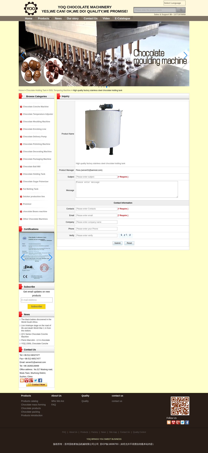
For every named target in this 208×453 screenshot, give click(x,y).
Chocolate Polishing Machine (36, 144)
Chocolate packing (30, 412)
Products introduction (32, 415)
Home (28, 18)
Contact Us (91, 18)
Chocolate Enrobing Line (34, 129)
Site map (113, 432)
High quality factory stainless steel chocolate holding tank (100, 163)
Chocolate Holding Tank (36, 90)
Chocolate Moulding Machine (36, 121)
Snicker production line (34, 196)
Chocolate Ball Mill (31, 166)
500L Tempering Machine (60, 90)
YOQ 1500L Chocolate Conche (34, 343)
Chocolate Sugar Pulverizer (35, 181)
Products (43, 18)
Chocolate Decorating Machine (37, 151)
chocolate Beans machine (35, 211)
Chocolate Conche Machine (36, 107)
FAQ (53, 404)
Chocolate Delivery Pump (35, 136)
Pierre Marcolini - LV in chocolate (35, 340)
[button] (98, 87)
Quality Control (139, 432)
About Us (73, 432)
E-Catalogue (122, 18)
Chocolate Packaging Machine (37, 159)
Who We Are (57, 401)
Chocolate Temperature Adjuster (38, 114)
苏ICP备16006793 (109, 444)
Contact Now (36, 384)
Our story (73, 18)
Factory (94, 432)
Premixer (27, 204)
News (58, 18)
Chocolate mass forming (33, 404)
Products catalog (29, 401)
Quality (85, 401)
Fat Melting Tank (30, 189)
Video (106, 18)
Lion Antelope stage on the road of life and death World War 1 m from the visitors (36, 328)
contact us (117, 401)
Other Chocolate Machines (35, 219)
